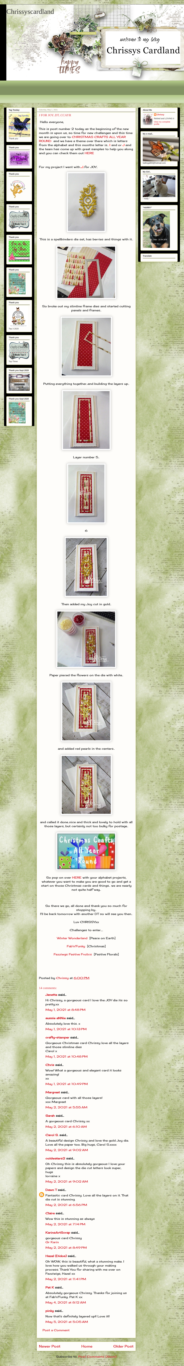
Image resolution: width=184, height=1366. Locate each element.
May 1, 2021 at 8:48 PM (65, 1010)
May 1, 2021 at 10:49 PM (66, 1084)
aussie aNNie (55, 1018)
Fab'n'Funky (76, 946)
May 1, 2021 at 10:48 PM (66, 1056)
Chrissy (160, 114)
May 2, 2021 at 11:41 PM (65, 1279)
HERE (89, 153)
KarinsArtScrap (57, 1232)
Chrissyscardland (30, 11)
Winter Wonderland (72, 938)
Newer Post (49, 1346)
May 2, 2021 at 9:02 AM (66, 1150)
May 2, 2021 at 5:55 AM (66, 1107)
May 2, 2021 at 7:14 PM (65, 1224)
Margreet (52, 1092)
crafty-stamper (57, 1037)
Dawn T (51, 1190)
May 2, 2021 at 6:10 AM (66, 1126)
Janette (51, 994)
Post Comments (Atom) (97, 1356)
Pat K (49, 1287)
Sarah (50, 1115)
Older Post (123, 1346)
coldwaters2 (55, 1158)
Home (86, 1346)
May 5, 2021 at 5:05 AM (66, 1322)
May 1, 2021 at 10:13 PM (66, 1029)
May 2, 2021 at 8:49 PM (66, 1247)
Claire (50, 1213)
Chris (49, 1065)
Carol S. (51, 1135)
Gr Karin (52, 1242)
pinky (49, 1311)
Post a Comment (56, 1330)
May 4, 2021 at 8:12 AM (65, 1302)
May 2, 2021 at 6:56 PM (66, 1205)
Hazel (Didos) (56, 1256)
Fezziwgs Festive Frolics (73, 954)
